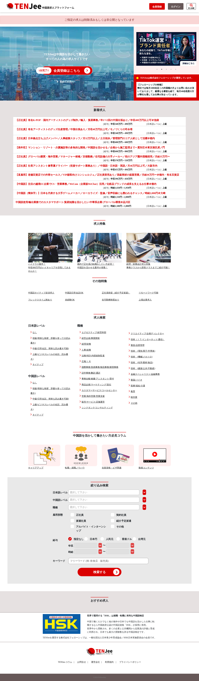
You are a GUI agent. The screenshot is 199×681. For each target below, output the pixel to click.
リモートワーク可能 (148, 293)
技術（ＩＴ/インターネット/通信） (148, 339)
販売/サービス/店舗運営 (93, 402)
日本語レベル (60, 492)
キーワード (59, 561)
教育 (133, 391)
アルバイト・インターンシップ (88, 528)
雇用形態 (58, 514)
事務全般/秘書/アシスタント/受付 (98, 379)
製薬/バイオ (136, 380)
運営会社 (96, 662)
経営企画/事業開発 (91, 338)
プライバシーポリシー (130, 662)
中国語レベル (60, 500)
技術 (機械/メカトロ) (141, 357)
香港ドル (124, 539)
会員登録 (157, 6)
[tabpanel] (166, 49)
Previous (134, 48)
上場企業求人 (145, 300)
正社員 (77, 514)
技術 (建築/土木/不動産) (143, 368)
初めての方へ (67, 81)
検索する (106, 572)
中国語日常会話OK (74, 293)
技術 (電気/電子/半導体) (143, 351)
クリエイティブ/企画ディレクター (147, 333)
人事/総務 (86, 350)
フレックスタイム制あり (40, 300)
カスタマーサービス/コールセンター (99, 390)
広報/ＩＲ (86, 361)
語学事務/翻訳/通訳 (91, 373)
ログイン (175, 6)
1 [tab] (157, 69)
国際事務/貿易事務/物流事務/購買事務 (100, 367)
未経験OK (70, 300)
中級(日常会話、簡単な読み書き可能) (50, 348)
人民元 (106, 539)
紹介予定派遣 (121, 520)
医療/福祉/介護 (138, 386)
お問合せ (82, 662)
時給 (70, 552)
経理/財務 (86, 344)
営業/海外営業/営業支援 (93, 396)
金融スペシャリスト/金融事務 (145, 374)
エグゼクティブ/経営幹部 (94, 332)
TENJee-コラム (66, 662)
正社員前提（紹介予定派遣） (116, 293)
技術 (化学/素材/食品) (142, 362)
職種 (55, 507)
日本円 (90, 539)
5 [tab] (175, 69)
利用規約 (109, 662)
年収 (70, 545)
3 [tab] (166, 69)
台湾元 (139, 539)
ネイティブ (37, 364)
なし (34, 332)
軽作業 (134, 397)
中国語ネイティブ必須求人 (41, 293)
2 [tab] (161, 69)
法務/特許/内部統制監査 (93, 356)
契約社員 (118, 514)
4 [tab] (171, 69)
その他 (134, 403)
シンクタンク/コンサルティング (97, 408)
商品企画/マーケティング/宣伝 (96, 384)
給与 (55, 540)
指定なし (76, 539)
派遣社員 (78, 520)
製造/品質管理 (137, 345)
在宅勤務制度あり (110, 300)
